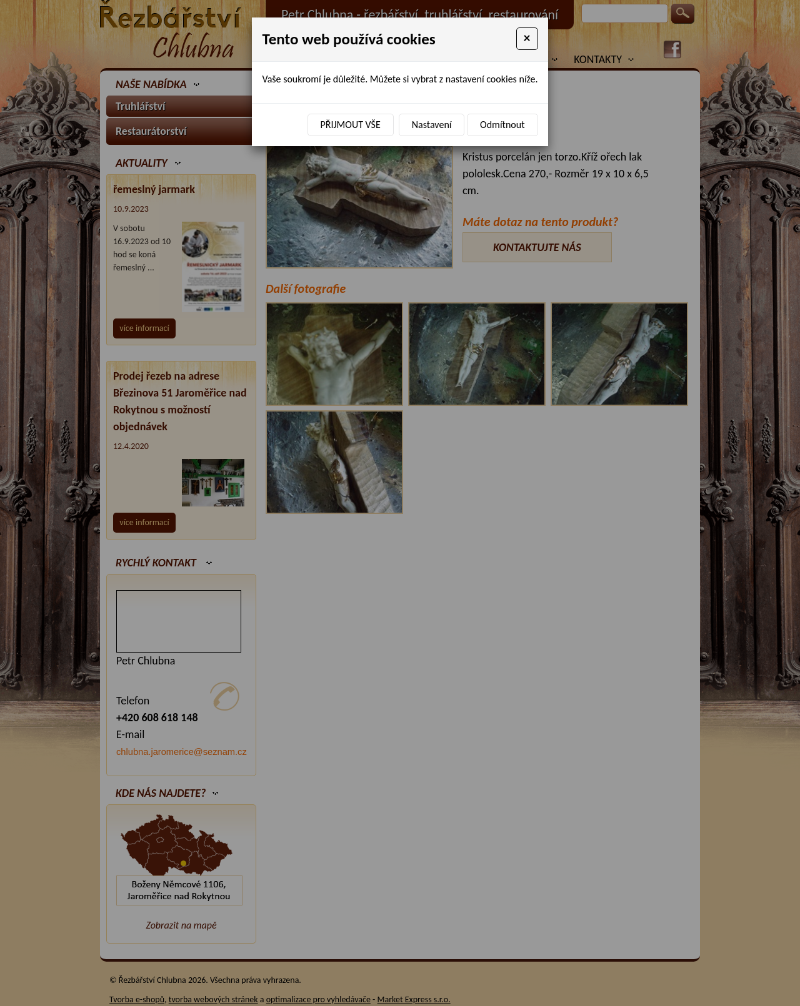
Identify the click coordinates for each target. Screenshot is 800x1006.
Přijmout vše (351, 125)
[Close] (527, 38)
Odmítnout (502, 125)
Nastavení (432, 125)
